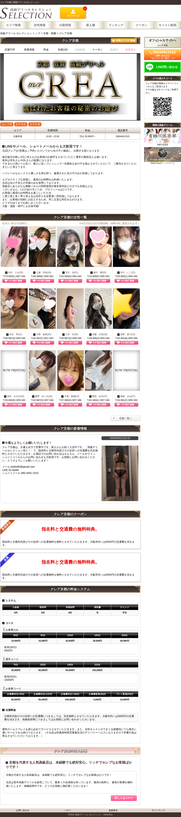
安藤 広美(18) (98, 334)
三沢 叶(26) (70, 334)
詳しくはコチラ (124, 797)
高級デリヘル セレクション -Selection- (94, 814)
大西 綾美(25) (42, 334)
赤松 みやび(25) (14, 396)
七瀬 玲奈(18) (42, 272)
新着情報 (29, 49)
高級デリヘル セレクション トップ (20, 33)
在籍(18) (63, 49)
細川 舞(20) (98, 272)
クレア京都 (65, 33)
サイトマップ (158, 810)
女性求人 (130, 49)
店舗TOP (10, 49)
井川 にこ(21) (126, 272)
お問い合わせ (22, 810)
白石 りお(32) (14, 272)
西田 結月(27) (98, 396)
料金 (46, 49)
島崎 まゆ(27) (126, 396)
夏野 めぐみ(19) (42, 396)
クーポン (97, 49)
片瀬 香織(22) (70, 396)
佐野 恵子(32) (126, 334)
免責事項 (113, 810)
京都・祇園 (49, 33)
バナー (68, 810)
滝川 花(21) (70, 272)
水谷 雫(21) (14, 334)
